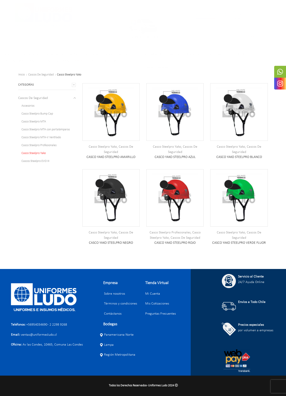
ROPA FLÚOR (113, 54)
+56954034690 (36, 324)
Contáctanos (111, 313)
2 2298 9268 (58, 324)
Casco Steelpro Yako (103, 147)
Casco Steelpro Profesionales (170, 232)
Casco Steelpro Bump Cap (37, 113)
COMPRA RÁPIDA (98, 61)
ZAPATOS (46, 61)
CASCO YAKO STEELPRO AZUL (175, 157)
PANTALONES (32, 54)
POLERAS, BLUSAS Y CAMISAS (64, 54)
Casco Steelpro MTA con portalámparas (45, 129)
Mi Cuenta (152, 294)
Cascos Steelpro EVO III (35, 161)
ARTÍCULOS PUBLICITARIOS (19, 61)
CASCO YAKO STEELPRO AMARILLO (111, 157)
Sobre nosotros (112, 294)
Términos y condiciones (118, 303)
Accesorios (27, 106)
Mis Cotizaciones (157, 303)
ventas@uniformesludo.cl (39, 335)
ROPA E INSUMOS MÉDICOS (196, 54)
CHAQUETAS (11, 54)
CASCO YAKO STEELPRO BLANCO (239, 157)
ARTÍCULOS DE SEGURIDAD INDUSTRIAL (149, 54)
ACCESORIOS (93, 54)
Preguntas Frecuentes (160, 313)
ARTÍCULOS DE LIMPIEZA (233, 54)
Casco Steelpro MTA (33, 121)
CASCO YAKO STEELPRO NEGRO (111, 243)
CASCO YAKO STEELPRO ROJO (175, 243)
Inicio (21, 74)
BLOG (117, 61)
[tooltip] (280, 72)
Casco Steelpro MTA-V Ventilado (41, 137)
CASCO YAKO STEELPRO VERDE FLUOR (239, 243)
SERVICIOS (62, 61)
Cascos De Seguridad (41, 74)
